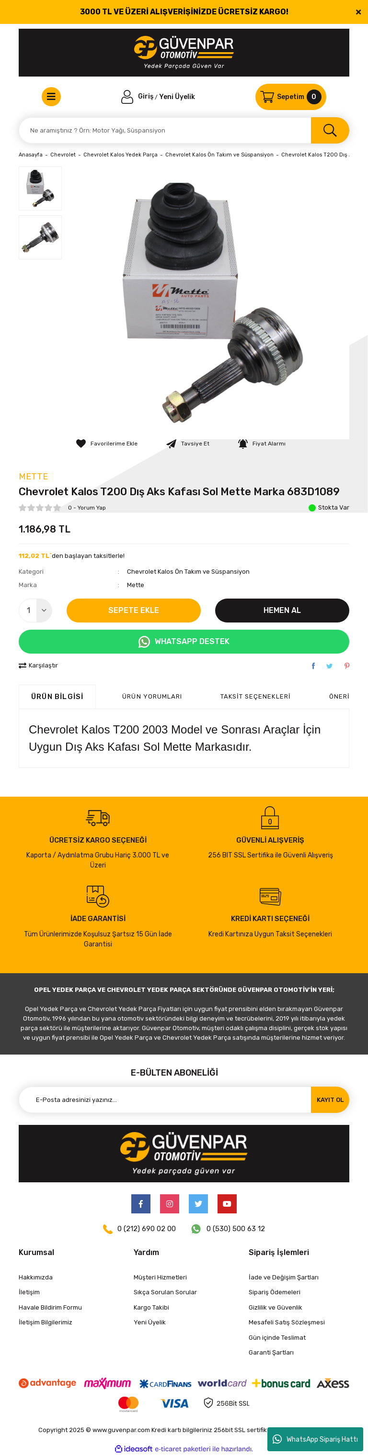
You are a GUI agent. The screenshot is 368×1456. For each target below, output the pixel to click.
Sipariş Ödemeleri (274, 1292)
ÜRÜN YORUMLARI (152, 696)
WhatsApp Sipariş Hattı (315, 1439)
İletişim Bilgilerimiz (45, 1322)
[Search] (184, 130)
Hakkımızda (36, 1277)
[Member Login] (138, 96)
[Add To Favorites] (107, 443)
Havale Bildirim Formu (50, 1307)
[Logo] (184, 52)
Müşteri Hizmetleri (160, 1277)
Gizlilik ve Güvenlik (275, 1307)
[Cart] (290, 97)
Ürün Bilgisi (57, 696)
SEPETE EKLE (133, 610)
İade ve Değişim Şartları (284, 1277)
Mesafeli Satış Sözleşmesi (287, 1322)
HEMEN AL (282, 610)
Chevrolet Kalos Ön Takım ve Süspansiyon (188, 571)
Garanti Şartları (271, 1352)
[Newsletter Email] (184, 1100)
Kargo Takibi (151, 1307)
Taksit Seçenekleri (255, 696)
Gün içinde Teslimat (277, 1337)
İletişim (29, 1292)
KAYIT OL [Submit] (330, 1099)
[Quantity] (35, 610)
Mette (33, 476)
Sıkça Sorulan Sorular (165, 1292)
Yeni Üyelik (177, 96)
